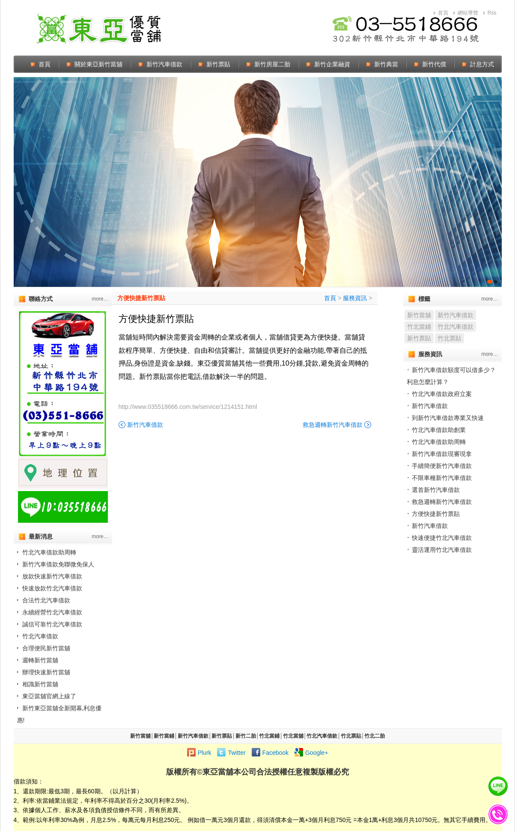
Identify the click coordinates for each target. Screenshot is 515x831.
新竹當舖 (419, 315)
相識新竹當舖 (40, 684)
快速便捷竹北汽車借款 (442, 537)
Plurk (204, 752)
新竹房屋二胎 (272, 64)
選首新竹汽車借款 (436, 489)
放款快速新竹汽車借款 (52, 576)
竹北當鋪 (419, 326)
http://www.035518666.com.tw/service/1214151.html (188, 406)
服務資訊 (355, 298)
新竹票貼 (218, 64)
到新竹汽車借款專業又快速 (448, 417)
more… (100, 299)
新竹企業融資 (332, 64)
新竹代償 (434, 64)
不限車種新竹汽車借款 (442, 477)
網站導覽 (468, 13)
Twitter (236, 752)
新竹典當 (386, 64)
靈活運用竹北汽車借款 (442, 549)
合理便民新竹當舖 (46, 648)
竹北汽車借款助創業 (439, 429)
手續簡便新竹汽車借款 (442, 465)
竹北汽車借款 (40, 636)
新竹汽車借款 (164, 64)
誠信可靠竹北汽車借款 (52, 624)
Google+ (316, 752)
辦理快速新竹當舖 (46, 672)
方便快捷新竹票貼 (141, 298)
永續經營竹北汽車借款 (52, 612)
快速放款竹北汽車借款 (52, 588)
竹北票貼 (449, 338)
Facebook (275, 752)
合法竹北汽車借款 (46, 600)
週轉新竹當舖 (40, 660)
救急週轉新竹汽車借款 (333, 424)
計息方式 (482, 64)
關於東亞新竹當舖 (98, 64)
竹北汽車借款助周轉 (49, 552)
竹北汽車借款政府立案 (442, 393)
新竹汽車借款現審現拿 (442, 453)
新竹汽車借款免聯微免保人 (58, 564)
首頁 (443, 13)
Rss (492, 13)
